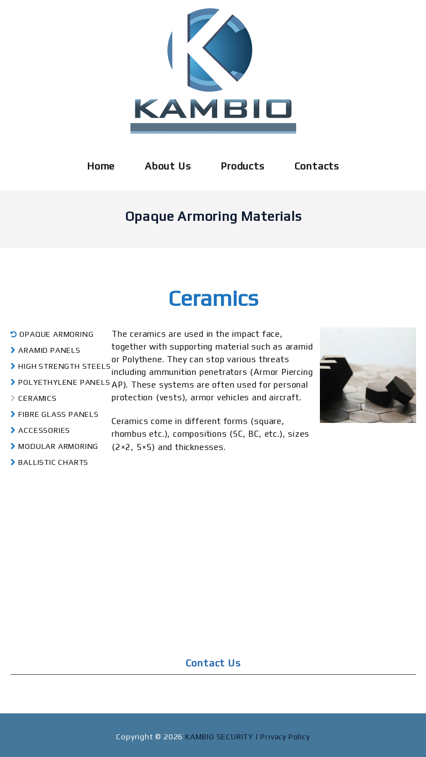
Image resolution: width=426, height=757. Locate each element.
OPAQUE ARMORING (52, 334)
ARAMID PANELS (45, 350)
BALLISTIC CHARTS (49, 462)
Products (242, 166)
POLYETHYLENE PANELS (60, 382)
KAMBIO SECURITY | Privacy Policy (247, 736)
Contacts (316, 166)
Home (101, 166)
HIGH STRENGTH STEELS (60, 366)
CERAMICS (33, 398)
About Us (168, 166)
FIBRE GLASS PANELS (54, 414)
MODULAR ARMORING (54, 446)
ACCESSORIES (40, 430)
